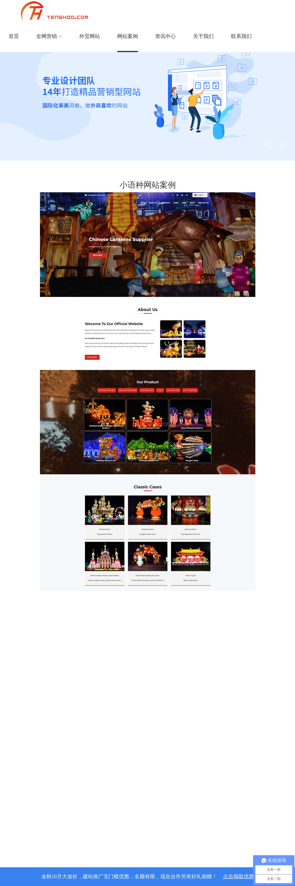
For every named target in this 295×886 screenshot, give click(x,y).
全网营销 (49, 36)
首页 (14, 36)
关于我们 (203, 36)
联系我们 (241, 36)
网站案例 (127, 36)
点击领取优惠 (238, 876)
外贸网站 (89, 36)
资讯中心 (165, 36)
